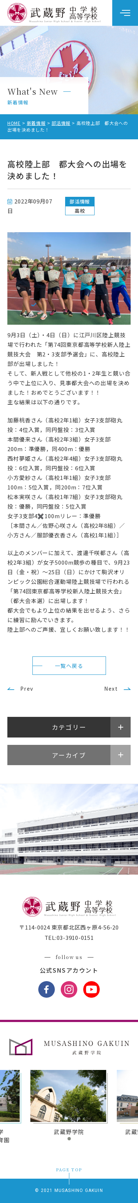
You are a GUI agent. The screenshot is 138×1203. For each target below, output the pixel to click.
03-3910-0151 (75, 937)
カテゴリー (69, 727)
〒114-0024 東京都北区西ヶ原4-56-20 (69, 927)
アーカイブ (69, 755)
